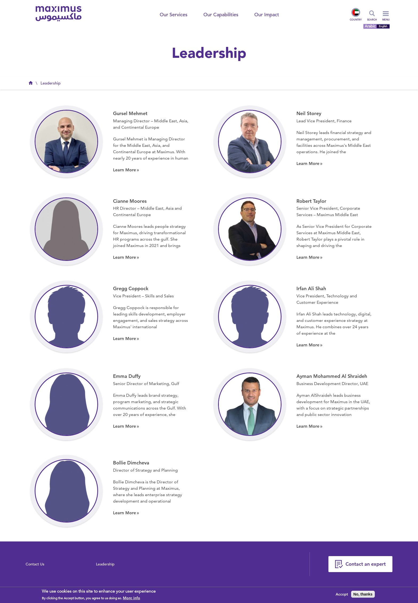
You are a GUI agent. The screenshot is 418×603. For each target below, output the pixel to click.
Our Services (173, 14)
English (383, 26)
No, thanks (363, 594)
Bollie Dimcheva (131, 463)
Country (356, 14)
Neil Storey (308, 113)
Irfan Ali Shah (311, 288)
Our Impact (266, 14)
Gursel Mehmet (130, 113)
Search (372, 19)
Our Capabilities (220, 14)
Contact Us (35, 564)
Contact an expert (365, 564)
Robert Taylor (311, 201)
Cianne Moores (130, 201)
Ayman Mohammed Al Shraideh (331, 376)
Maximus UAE (31, 84)
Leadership (51, 83)
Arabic (370, 26)
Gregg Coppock (130, 288)
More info (131, 598)
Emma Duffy (126, 376)
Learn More (124, 169)
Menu (386, 17)
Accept (342, 594)
